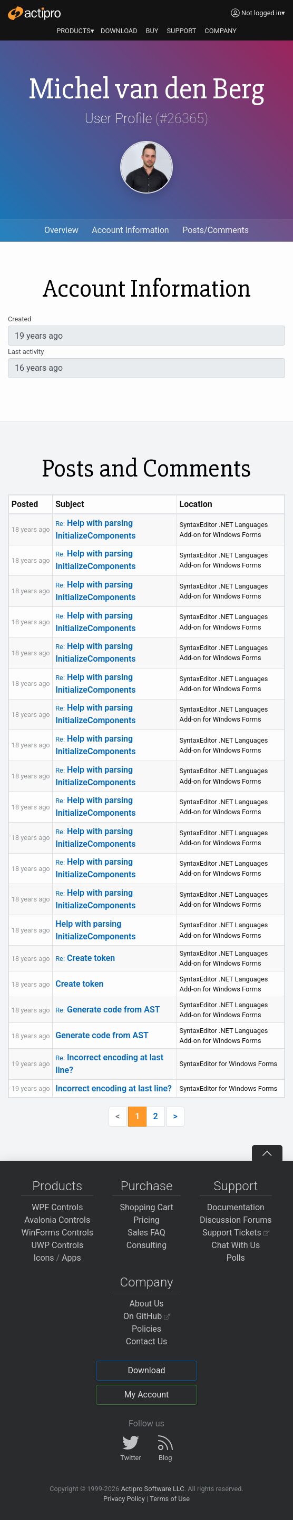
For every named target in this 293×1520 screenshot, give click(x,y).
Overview (61, 230)
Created (19, 319)
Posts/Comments (215, 230)
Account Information (130, 230)
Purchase (147, 1186)
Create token (85, 958)
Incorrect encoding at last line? (113, 1088)
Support (235, 1186)
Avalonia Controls (57, 1220)
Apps (71, 1258)
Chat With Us (235, 1245)
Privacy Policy (124, 1499)
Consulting (146, 1245)
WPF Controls (57, 1207)
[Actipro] (34, 13)
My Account (146, 1395)
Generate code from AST (107, 1010)
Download (146, 1370)
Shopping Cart (146, 1207)
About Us (146, 1304)
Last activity (26, 352)
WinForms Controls (57, 1233)
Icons (44, 1258)
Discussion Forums (236, 1220)
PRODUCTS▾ (75, 31)
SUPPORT (182, 31)
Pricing (146, 1220)
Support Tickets (235, 1233)
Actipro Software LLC (152, 1489)
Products (57, 1186)
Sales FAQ (146, 1233)
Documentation (236, 1207)
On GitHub (146, 1316)
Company (146, 1282)
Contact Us (147, 1341)
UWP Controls (57, 1245)
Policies (146, 1329)
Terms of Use (170, 1499)
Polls (236, 1258)
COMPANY (220, 31)
